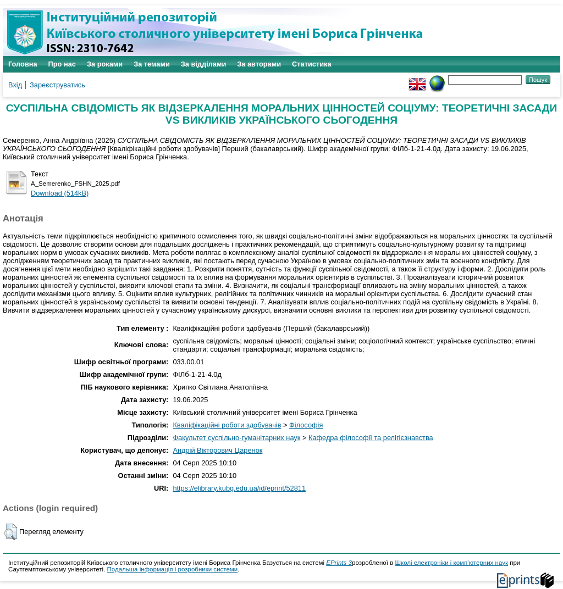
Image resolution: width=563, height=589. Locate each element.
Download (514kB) (60, 193)
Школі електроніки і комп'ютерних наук (451, 562)
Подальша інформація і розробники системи (172, 569)
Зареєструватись (57, 85)
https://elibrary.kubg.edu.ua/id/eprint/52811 (239, 488)
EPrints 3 (339, 562)
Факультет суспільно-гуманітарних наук (236, 438)
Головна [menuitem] (22, 64)
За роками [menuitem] (105, 64)
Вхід (15, 85)
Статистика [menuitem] (312, 64)
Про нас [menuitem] (62, 64)
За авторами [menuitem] (259, 64)
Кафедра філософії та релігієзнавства (370, 438)
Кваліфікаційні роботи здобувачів (227, 425)
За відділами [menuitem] (204, 64)
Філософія (306, 425)
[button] (10, 532)
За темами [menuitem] (152, 64)
